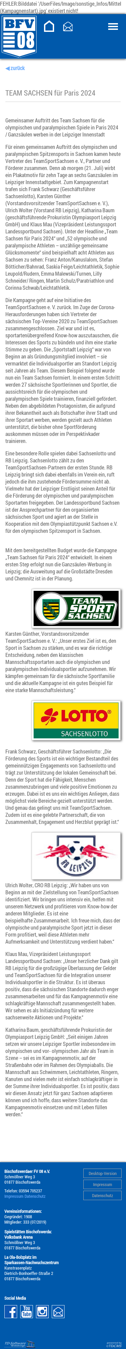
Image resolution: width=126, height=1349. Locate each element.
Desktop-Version (103, 1173)
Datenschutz (102, 1195)
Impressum (102, 1184)
